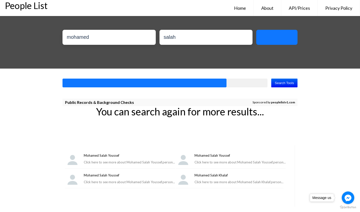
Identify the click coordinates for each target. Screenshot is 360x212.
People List (26, 5)
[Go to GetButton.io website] (348, 207)
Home (240, 8)
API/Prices (299, 8)
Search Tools (284, 83)
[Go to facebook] (348, 197)
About (267, 8)
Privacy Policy (338, 8)
